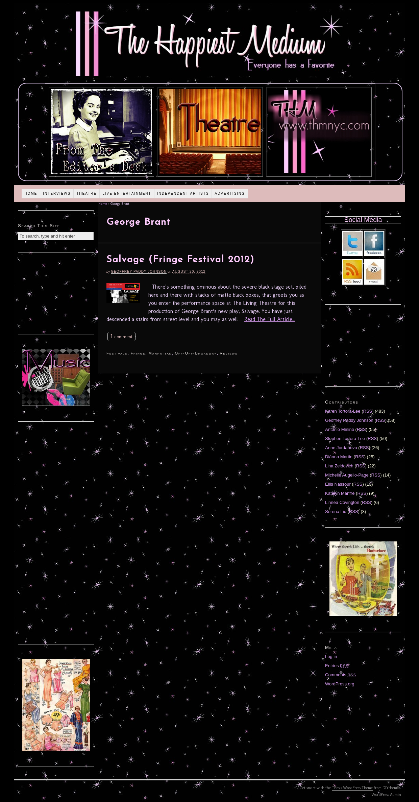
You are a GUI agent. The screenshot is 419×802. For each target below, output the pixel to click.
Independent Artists (183, 193)
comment (121, 337)
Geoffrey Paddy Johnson (139, 271)
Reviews (229, 353)
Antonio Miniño (339, 429)
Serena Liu (335, 511)
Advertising (230, 193)
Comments (340, 674)
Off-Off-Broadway (196, 353)
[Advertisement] (56, 293)
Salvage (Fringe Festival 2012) (180, 260)
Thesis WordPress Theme (352, 787)
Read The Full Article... (269, 319)
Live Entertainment (126, 193)
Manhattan (160, 353)
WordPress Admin (386, 794)
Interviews (57, 193)
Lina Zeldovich (339, 465)
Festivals (116, 353)
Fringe (137, 353)
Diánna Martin (338, 456)
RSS (367, 411)
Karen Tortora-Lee (343, 411)
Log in (331, 656)
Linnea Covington (342, 502)
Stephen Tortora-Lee (345, 438)
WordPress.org (339, 683)
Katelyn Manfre (339, 493)
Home (30, 193)
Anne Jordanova (341, 447)
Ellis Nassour (338, 484)
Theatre (86, 193)
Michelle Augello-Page (347, 475)
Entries (337, 665)
